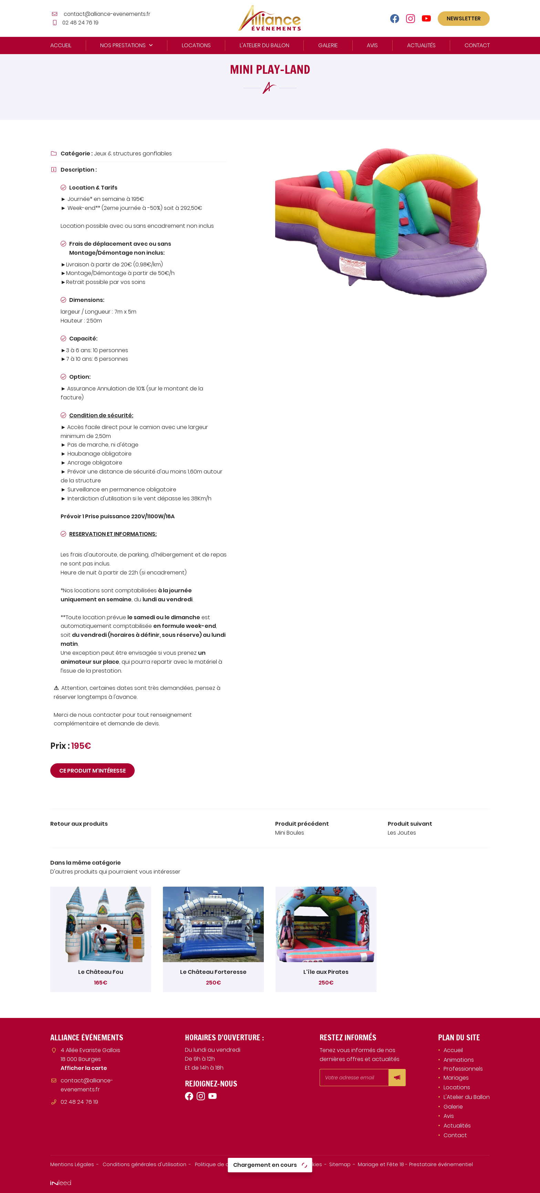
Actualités (421, 45)
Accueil (60, 45)
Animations (459, 1060)
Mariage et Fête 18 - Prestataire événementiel (415, 1164)
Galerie (328, 45)
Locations (196, 45)
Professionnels (463, 1069)
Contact (477, 45)
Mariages (456, 1078)
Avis (372, 45)
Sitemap (340, 1164)
